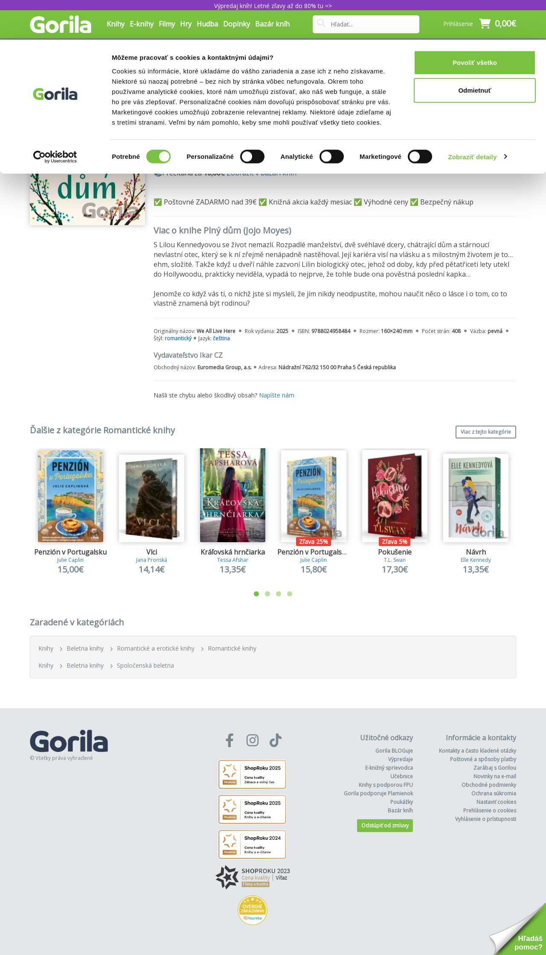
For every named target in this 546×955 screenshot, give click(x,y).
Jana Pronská (151, 560)
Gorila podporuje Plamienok (378, 793)
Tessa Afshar (232, 560)
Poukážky (401, 802)
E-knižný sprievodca (389, 767)
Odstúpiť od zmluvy (385, 825)
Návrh (476, 552)
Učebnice (401, 776)
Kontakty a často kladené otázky (477, 750)
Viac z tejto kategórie (486, 431)
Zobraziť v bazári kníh (261, 173)
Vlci (151, 552)
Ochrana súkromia (493, 793)
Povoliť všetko (475, 22)
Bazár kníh (400, 810)
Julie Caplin (70, 560)
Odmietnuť (474, 50)
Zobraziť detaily (472, 116)
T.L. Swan (395, 560)
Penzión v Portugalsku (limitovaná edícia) (344, 552)
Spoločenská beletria (145, 665)
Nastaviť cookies (496, 802)
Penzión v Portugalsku (70, 552)
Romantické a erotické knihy (156, 648)
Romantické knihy (232, 648)
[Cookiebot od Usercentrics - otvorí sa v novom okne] (55, 117)
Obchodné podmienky (489, 785)
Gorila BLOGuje (394, 750)
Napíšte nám (276, 395)
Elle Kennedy (476, 560)
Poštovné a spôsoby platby (483, 759)
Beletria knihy (85, 648)
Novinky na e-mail (494, 776)
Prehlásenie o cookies (489, 810)
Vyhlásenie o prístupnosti (485, 819)
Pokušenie (395, 552)
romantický (178, 338)
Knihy (45, 648)
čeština (221, 338)
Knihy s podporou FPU (386, 785)
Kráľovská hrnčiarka (232, 552)
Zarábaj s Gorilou (494, 767)
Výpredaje (400, 759)
